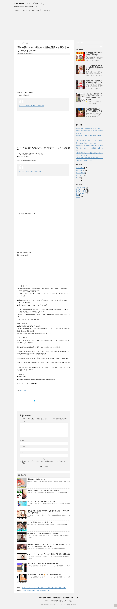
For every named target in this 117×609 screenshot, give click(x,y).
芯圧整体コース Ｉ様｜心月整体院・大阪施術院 (42, 533)
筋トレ (37, 10)
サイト (22, 453)
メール (22, 447)
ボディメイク (26, 10)
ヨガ (33, 10)
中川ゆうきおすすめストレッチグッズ (30, 171)
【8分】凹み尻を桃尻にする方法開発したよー (36, 590)
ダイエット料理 (45, 10)
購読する (80, 42)
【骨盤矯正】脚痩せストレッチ (37, 479)
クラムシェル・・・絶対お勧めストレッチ (41, 501)
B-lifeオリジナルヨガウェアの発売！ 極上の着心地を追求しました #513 (44, 588)
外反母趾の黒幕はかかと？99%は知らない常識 (89, 145)
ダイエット (18, 10)
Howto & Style (80, 168)
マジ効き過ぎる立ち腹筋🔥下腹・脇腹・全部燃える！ (45, 574)
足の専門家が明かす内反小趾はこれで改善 (88, 128)
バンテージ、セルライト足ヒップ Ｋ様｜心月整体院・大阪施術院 (48, 554)
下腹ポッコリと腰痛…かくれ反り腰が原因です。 (43, 563)
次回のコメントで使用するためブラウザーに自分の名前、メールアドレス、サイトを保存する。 (44, 462)
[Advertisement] (58, 27)
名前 (22, 440)
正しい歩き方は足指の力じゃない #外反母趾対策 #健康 (94, 67)
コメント (22, 421)
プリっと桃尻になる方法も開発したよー (40, 522)
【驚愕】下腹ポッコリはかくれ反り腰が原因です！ (44, 490)
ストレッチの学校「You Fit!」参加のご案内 (31, 106)
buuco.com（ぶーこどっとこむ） (29, 3)
